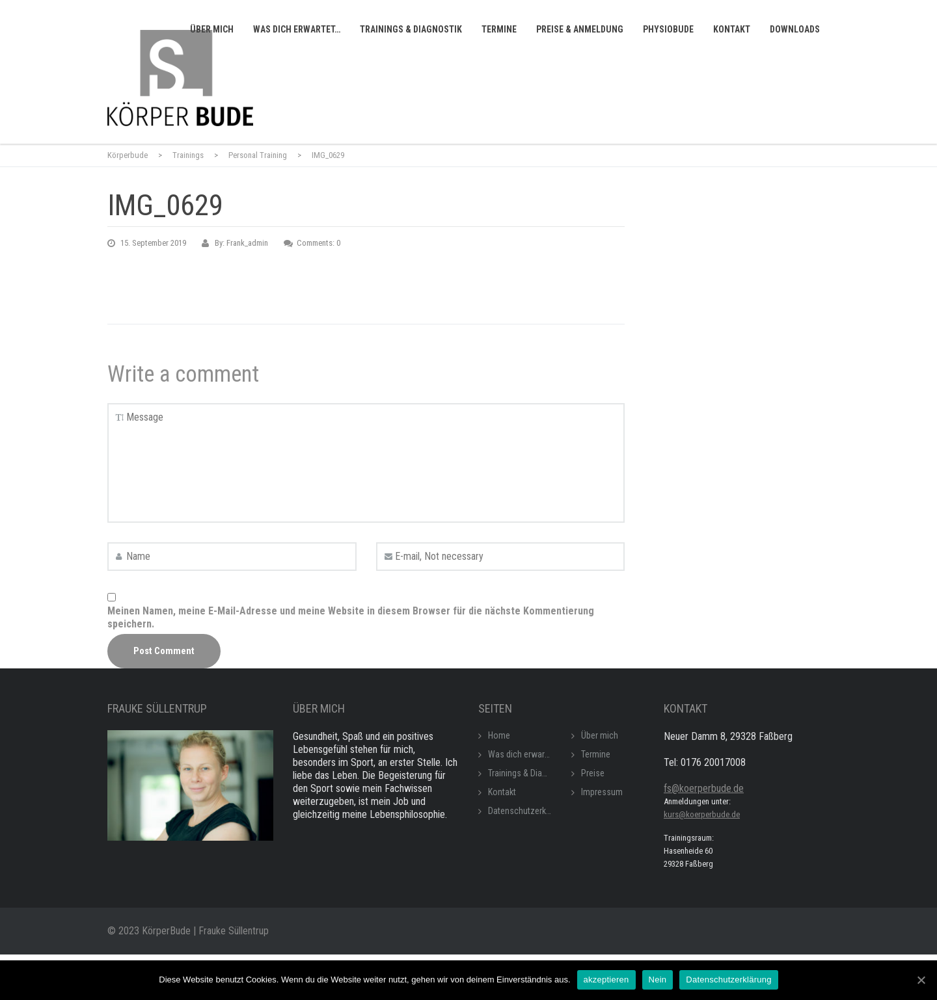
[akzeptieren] (920, 979)
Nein (658, 979)
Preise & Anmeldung (579, 29)
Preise (592, 773)
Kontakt (731, 29)
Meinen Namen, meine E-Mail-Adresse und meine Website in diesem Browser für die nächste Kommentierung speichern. (350, 617)
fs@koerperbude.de (704, 788)
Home (499, 735)
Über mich (212, 29)
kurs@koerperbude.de (702, 814)
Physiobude (668, 29)
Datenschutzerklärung (528, 811)
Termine (499, 29)
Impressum (602, 792)
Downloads (795, 29)
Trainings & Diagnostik (411, 29)
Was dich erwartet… (296, 29)
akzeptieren (606, 979)
